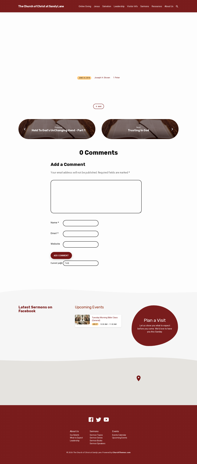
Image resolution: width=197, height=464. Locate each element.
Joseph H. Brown (102, 77)
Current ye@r (57, 264)
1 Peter (116, 77)
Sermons (144, 6)
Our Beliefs (74, 435)
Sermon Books (96, 440)
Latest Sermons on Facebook (35, 309)
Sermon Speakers (97, 443)
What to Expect (76, 438)
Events (115, 431)
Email (55, 233)
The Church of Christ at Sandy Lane (41, 6)
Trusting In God (138, 131)
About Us (169, 6)
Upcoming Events (119, 438)
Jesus (97, 6)
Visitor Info (132, 6)
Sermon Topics (96, 435)
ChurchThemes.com (121, 452)
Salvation (106, 6)
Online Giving (85, 6)
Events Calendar (119, 435)
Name (55, 223)
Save (98, 107)
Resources (157, 6)
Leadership (119, 6)
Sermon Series (96, 438)
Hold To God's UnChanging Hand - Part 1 (58, 131)
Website (55, 244)
